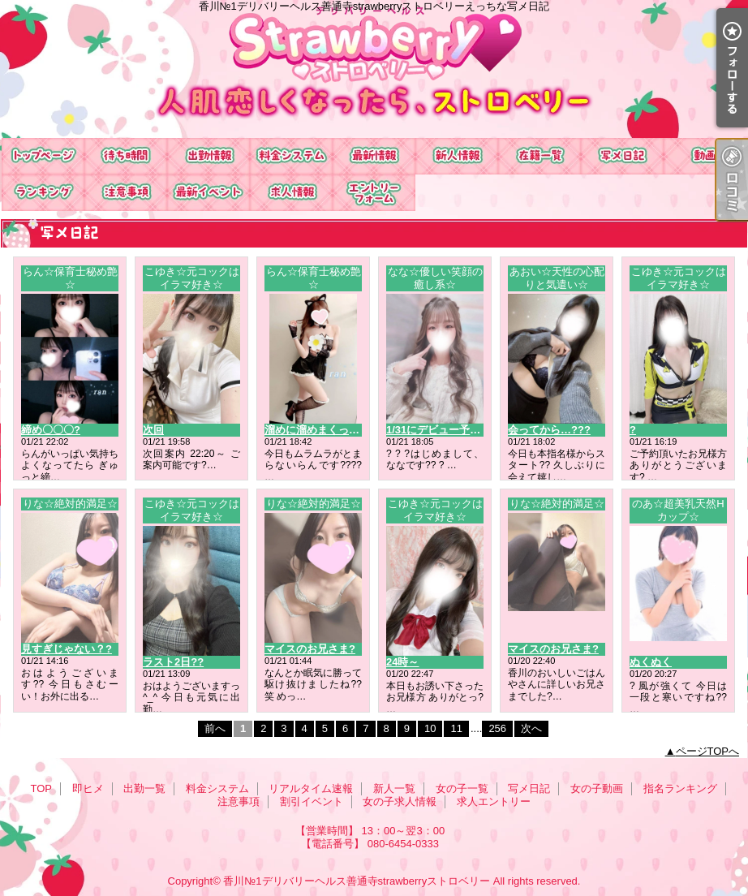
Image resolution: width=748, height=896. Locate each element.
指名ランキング (43, 192)
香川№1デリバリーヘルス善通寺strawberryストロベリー (356, 881)
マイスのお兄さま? (309, 649)
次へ (531, 728)
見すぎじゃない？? (66, 649)
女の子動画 (705, 156)
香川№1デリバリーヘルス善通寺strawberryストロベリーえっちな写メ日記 (374, 69)
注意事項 (125, 192)
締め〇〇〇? (50, 430)
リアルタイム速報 (374, 156)
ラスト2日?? (173, 662)
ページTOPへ (708, 751)
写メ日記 (622, 156)
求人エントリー (374, 192)
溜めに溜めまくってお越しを (333, 430)
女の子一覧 (539, 156)
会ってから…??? (549, 430)
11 (456, 728)
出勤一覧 (208, 156)
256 (497, 728)
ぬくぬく (651, 662)
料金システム (291, 156)
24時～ (402, 662)
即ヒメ (125, 156)
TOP (43, 156)
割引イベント (208, 192)
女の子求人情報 (291, 192)
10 (430, 728)
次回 (153, 430)
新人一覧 (456, 156)
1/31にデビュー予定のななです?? (466, 430)
